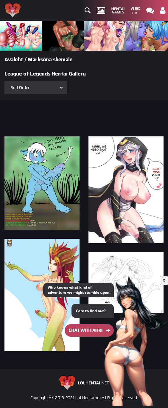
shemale (63, 59)
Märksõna (40, 59)
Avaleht (13, 59)
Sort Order (19, 87)
